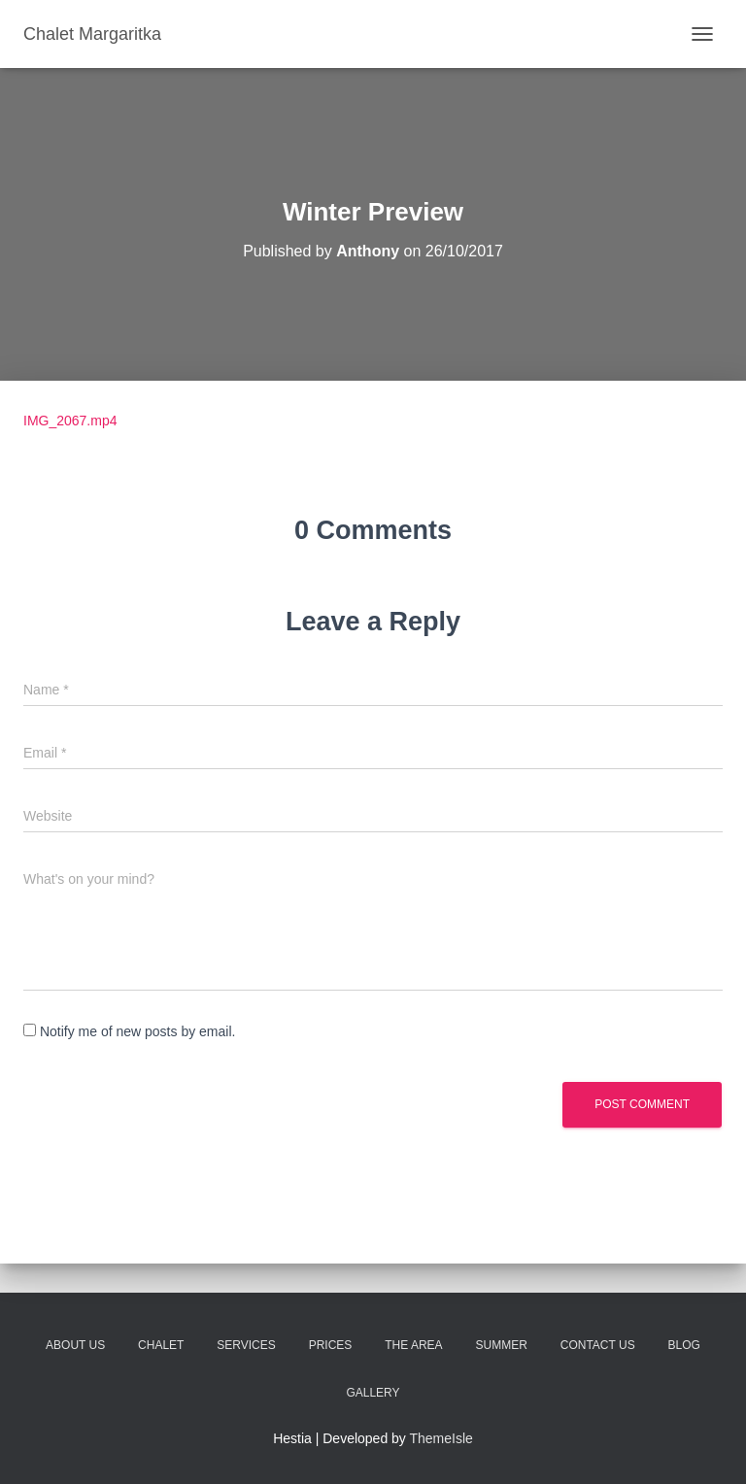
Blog (684, 1345)
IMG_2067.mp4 (70, 420)
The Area (413, 1345)
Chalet (161, 1345)
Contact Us (597, 1345)
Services (246, 1345)
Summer (501, 1345)
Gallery (372, 1393)
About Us (75, 1345)
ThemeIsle (441, 1438)
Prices (331, 1345)
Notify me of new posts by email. (138, 1031)
